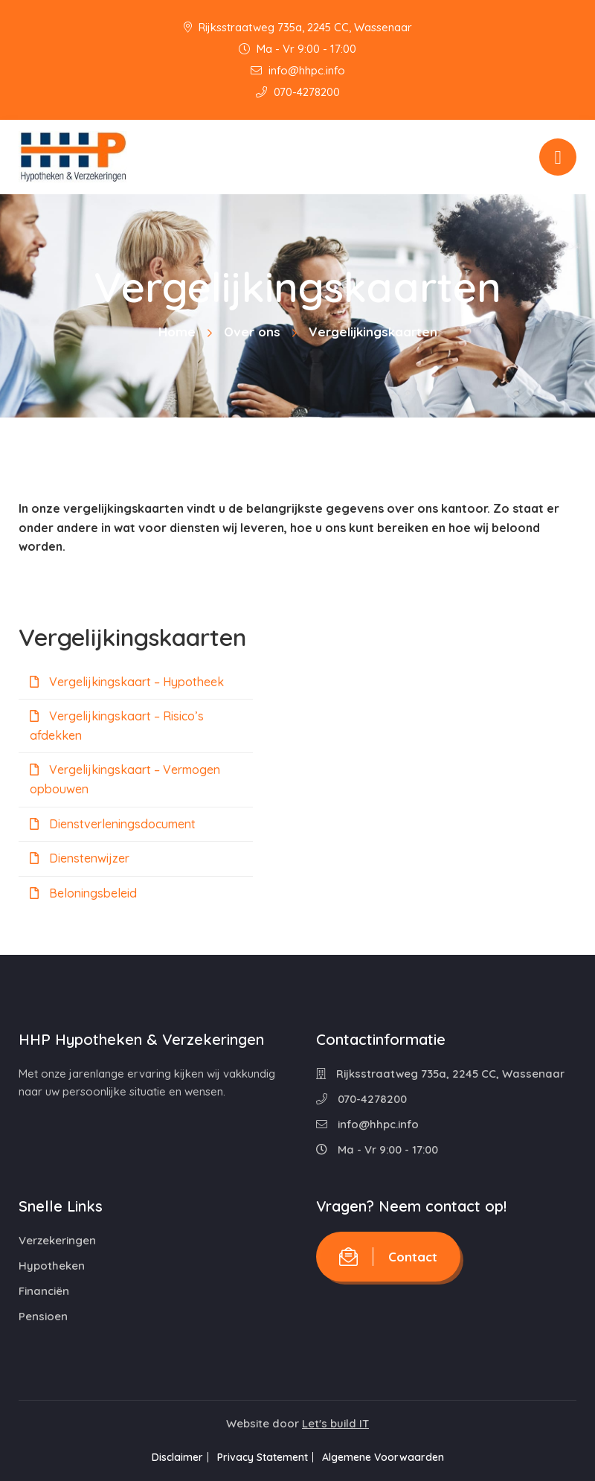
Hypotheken (52, 1265)
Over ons (252, 331)
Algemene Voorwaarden (394, 1457)
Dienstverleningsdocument (113, 823)
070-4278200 (298, 92)
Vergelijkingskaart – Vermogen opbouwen (125, 779)
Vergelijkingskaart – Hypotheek (127, 681)
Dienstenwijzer (79, 858)
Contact (388, 1256)
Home (177, 331)
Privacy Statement (262, 1457)
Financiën (44, 1291)
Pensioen (43, 1316)
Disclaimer (166, 1457)
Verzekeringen (57, 1240)
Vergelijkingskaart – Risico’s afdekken (117, 725)
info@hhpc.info (298, 70)
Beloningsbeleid (83, 893)
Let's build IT (335, 1423)
